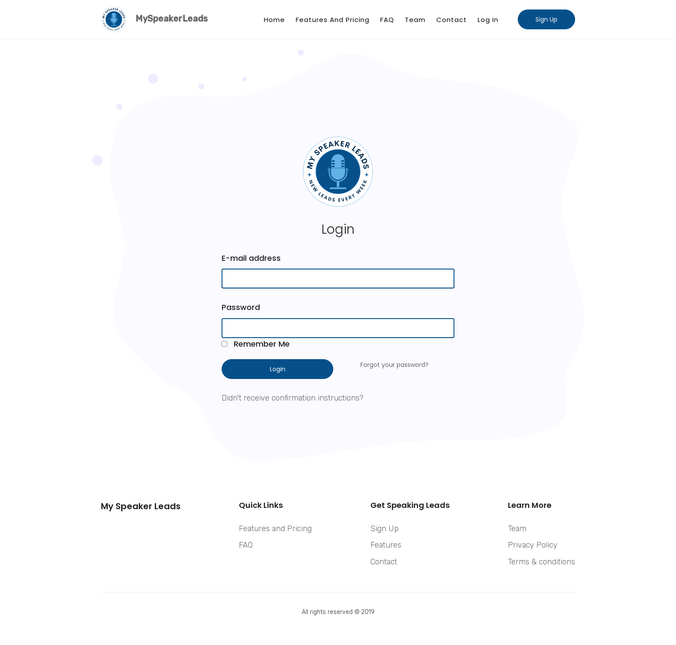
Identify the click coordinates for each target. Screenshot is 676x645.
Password (241, 307)
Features (385, 545)
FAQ (387, 19)
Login (277, 369)
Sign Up (546, 19)
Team (415, 19)
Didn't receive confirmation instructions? (292, 398)
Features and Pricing (332, 19)
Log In (488, 19)
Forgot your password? (394, 364)
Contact (451, 19)
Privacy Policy (532, 545)
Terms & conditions (541, 562)
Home (274, 19)
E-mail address (251, 258)
